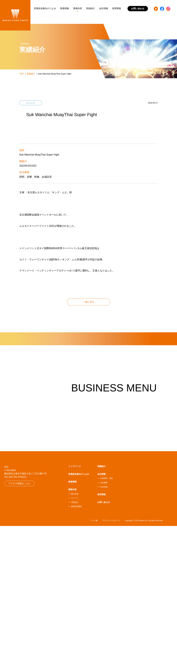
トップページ (74, 598)
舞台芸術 (74, 625)
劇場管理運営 (76, 638)
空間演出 (74, 634)
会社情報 (103, 8)
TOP (21, 74)
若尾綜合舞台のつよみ (45, 8)
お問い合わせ (103, 634)
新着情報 (64, 8)
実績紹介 (90, 8)
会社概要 (103, 614)
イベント (74, 630)
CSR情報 (104, 618)
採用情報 (116, 8)
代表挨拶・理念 (106, 610)
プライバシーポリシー (111, 652)
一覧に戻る (88, 374)
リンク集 (94, 652)
